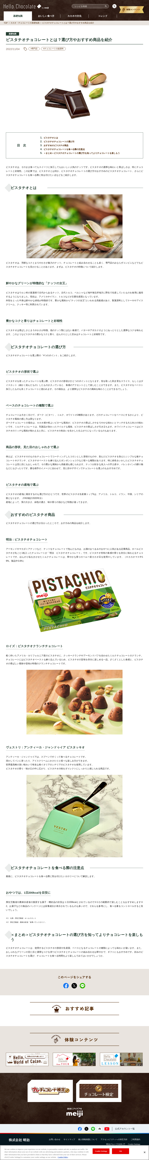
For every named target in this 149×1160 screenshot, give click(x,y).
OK (120, 1151)
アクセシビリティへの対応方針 (114, 1139)
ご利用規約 (135, 1139)
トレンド (102, 16)
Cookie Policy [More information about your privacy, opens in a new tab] (63, 1157)
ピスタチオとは (51, 138)
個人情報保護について (87, 1139)
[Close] (145, 1152)
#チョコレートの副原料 (53, 49)
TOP (6, 23)
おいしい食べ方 (46, 16)
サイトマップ (69, 1139)
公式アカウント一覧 (125, 1129)
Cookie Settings (134, 1144)
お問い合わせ (54, 1139)
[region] (74, 1152)
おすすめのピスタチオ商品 (56, 145)
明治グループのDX (115, 1144)
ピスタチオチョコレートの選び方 (59, 141)
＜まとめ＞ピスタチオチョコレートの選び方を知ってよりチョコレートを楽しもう (82, 153)
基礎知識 (18, 16)
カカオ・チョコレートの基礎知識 (25, 23)
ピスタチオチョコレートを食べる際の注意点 (64, 149)
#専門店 (34, 49)
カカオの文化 (74, 16)
